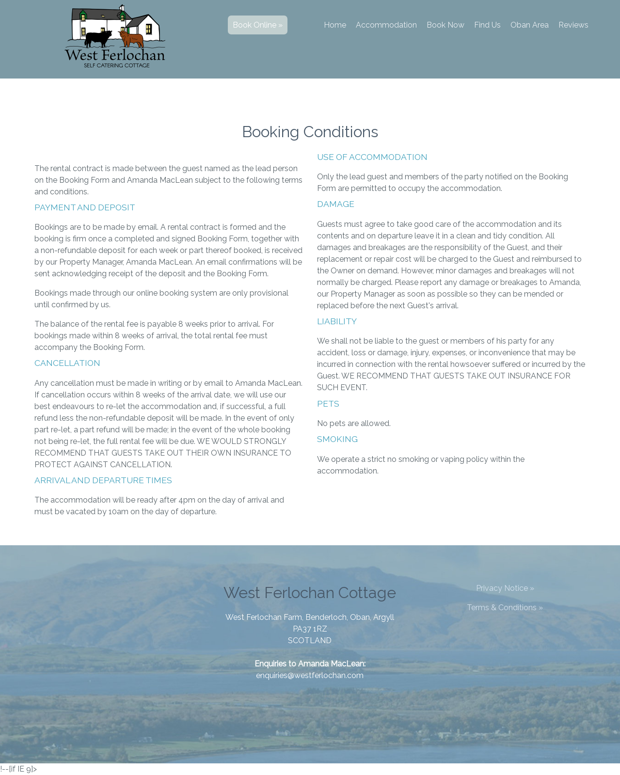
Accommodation (386, 25)
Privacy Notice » (505, 588)
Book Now (445, 25)
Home (335, 25)
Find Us (487, 25)
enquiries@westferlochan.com (310, 675)
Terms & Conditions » (505, 607)
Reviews (573, 25)
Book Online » (258, 25)
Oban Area (529, 25)
